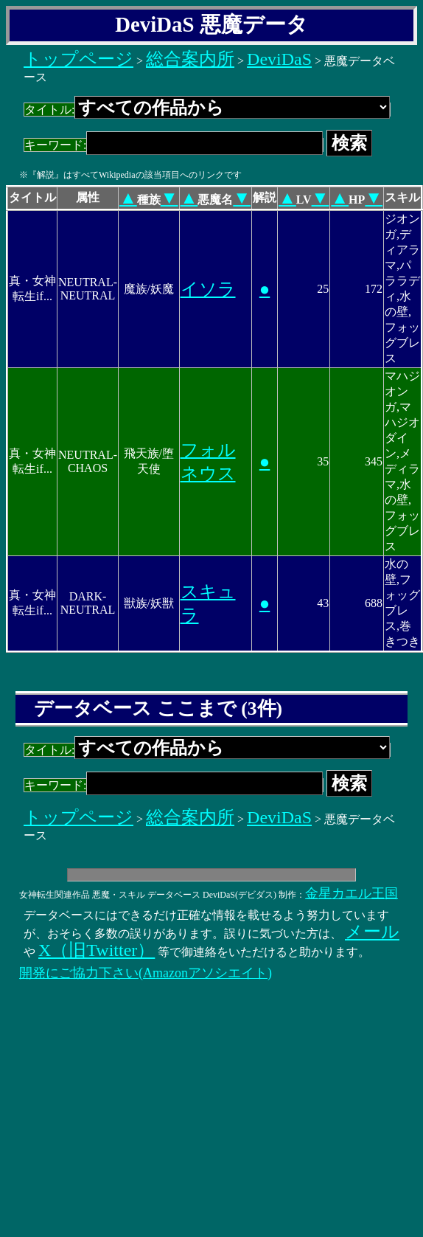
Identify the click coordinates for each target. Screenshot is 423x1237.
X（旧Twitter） (96, 950)
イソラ (208, 289)
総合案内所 (190, 59)
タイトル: (207, 110)
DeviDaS (279, 59)
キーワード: (173, 145)
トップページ (78, 59)
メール (372, 931)
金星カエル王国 (351, 893)
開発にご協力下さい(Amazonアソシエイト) (145, 973)
